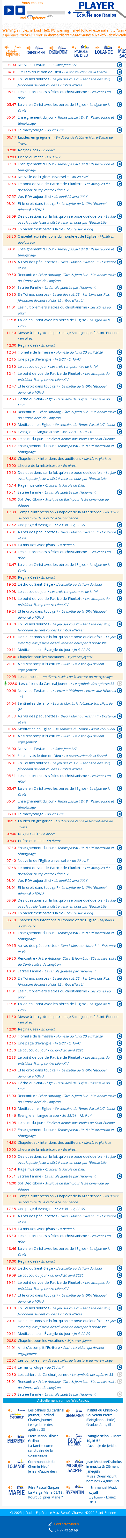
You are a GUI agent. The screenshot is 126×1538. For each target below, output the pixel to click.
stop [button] (20, 10)
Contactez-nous (66, 1524)
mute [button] (72, 13)
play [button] (9, 10)
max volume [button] (88, 12)
